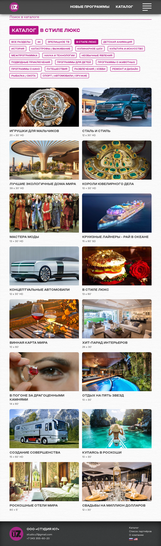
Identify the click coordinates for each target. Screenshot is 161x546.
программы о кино (25, 69)
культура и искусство (126, 49)
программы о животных (116, 62)
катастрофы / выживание (50, 49)
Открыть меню (147, 7)
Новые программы (89, 7)
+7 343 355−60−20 (38, 539)
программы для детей (74, 62)
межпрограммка (24, 56)
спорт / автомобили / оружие (65, 76)
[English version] (136, 539)
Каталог (124, 7)
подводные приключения (30, 62)
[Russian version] (131, 539)
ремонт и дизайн (125, 69)
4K (39, 42)
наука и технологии (59, 56)
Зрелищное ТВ (58, 42)
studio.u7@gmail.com (39, 535)
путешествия (57, 69)
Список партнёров (140, 531)
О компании (136, 535)
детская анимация (117, 42)
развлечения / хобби (89, 69)
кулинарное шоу (90, 49)
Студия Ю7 (14, 7)
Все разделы (21, 42)
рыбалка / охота (23, 76)
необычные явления (97, 56)
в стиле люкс (86, 42)
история (17, 49)
